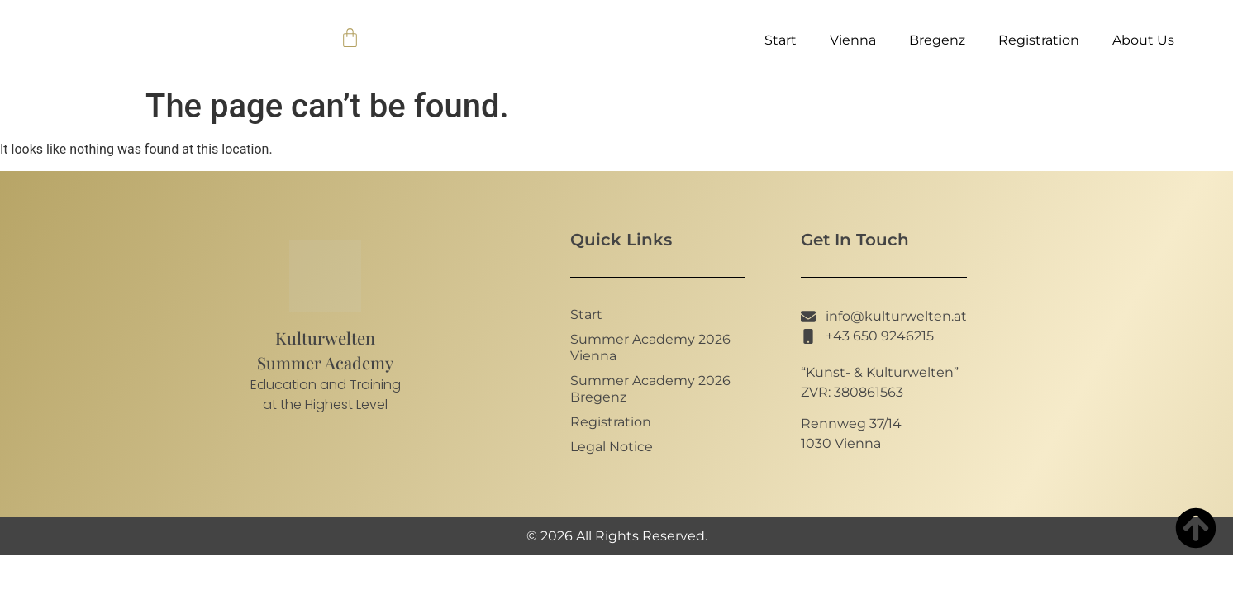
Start (780, 40)
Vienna (853, 40)
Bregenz (937, 40)
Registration (1038, 40)
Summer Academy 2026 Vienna (650, 347)
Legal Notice (611, 447)
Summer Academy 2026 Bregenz (650, 389)
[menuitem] (1208, 40)
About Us (1143, 40)
